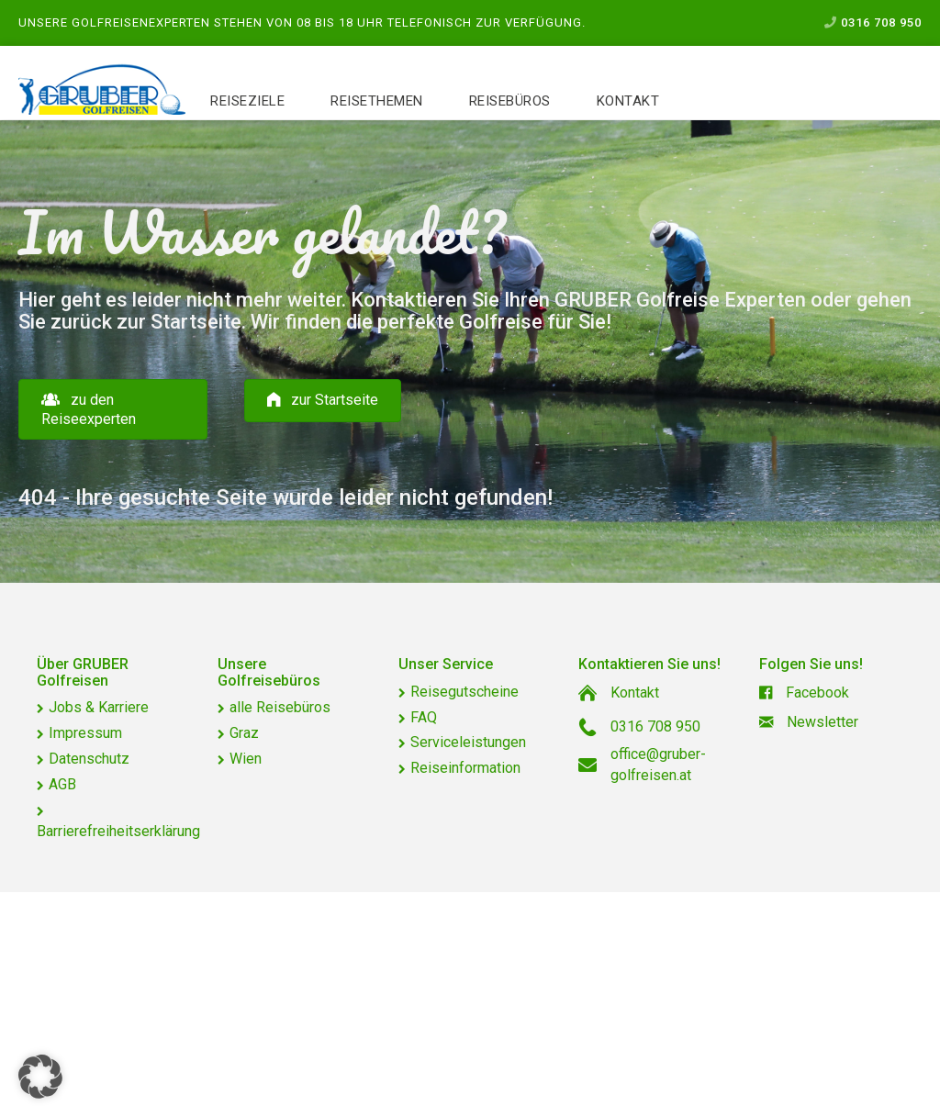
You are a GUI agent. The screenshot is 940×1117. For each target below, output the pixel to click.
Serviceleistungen (468, 742)
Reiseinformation (465, 767)
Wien (245, 758)
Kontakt (628, 101)
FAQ (423, 717)
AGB (62, 784)
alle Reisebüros (279, 707)
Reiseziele (247, 101)
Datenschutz (89, 758)
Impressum (85, 733)
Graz (244, 733)
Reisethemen (376, 101)
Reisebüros (510, 101)
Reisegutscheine (464, 691)
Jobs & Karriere (99, 707)
